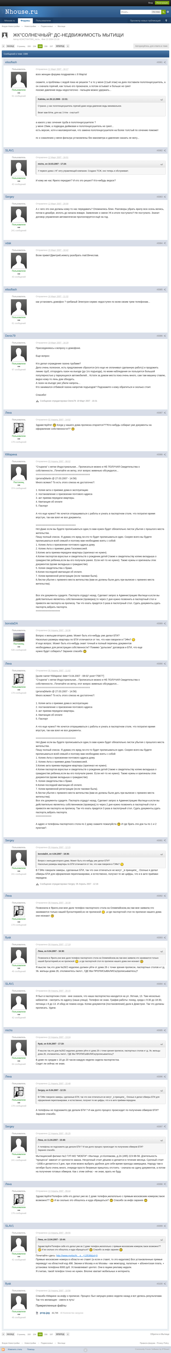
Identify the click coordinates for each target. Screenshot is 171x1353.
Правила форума (147, 1343)
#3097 (161, 1126)
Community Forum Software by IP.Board (152, 1349)
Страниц (21, 46)
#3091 (161, 840)
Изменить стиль (15, 1349)
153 (29, 46)
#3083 (161, 197)
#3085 (161, 289)
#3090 (161, 663)
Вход (150, 3)
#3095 (161, 1030)
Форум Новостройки (11, 1343)
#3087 (161, 413)
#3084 (161, 243)
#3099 (161, 1226)
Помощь (31, 1349)
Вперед (60, 46)
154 (34, 46)
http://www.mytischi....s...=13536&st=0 (77, 1255)
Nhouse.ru (9, 20)
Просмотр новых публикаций (145, 20)
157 (51, 46)
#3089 (161, 623)
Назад (10, 46)
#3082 (161, 150)
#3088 (161, 454)
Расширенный (167, 11)
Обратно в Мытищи (159, 1334)
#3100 (161, 1284)
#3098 (161, 1184)
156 (45, 46)
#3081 (161, 62)
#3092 (161, 896)
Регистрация (162, 3)
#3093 (161, 937)
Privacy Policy (163, 1343)
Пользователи (43, 20)
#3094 (161, 984)
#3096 (161, 1076)
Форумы (25, 20)
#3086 (161, 336)
